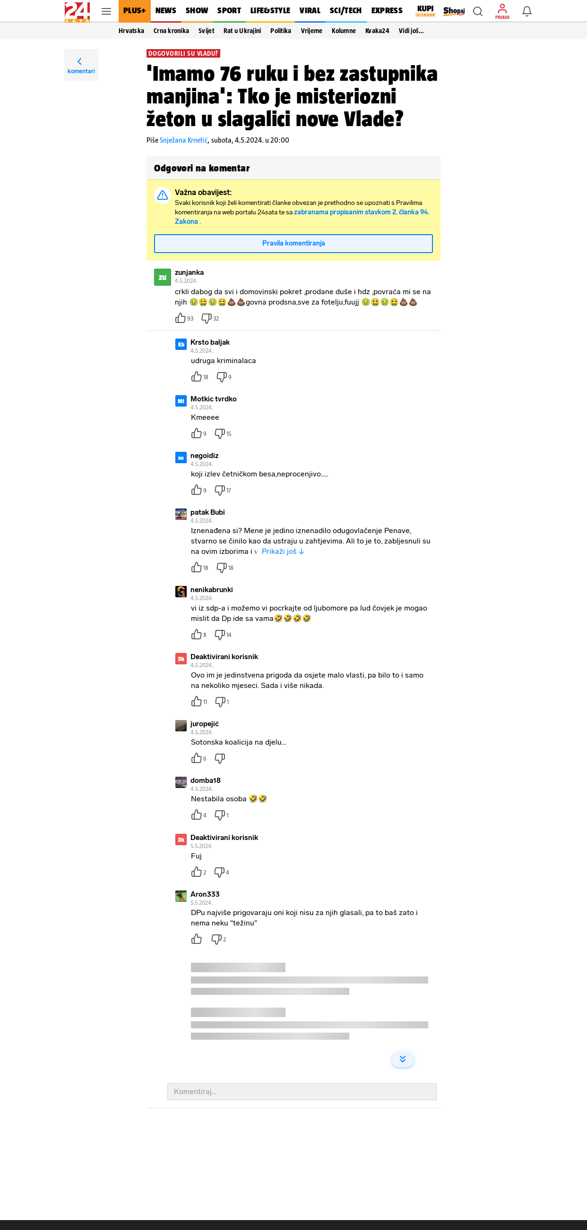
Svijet (206, 30)
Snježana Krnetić (183, 140)
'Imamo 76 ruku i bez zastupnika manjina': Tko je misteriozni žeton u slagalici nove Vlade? (292, 96)
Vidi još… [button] (411, 30)
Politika (280, 30)
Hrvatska (131, 30)
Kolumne (344, 30)
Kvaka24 (377, 30)
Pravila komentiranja (293, 244)
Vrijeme (312, 30)
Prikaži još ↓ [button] (283, 551)
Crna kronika (171, 30)
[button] (477, 11)
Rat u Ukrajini (242, 30)
